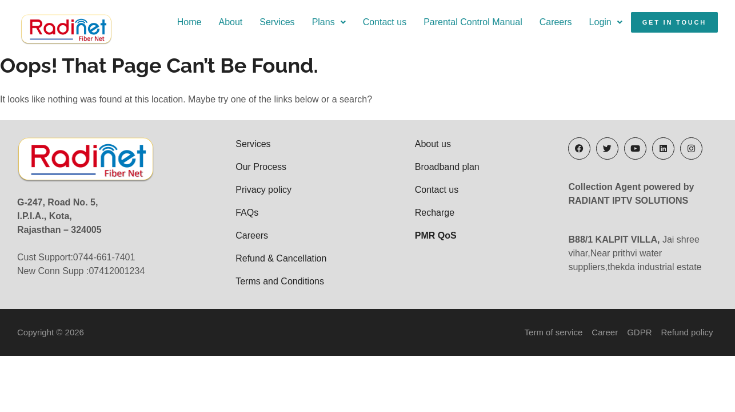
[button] (328, 22)
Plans (329, 22)
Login (605, 22)
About (230, 22)
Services (276, 22)
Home (189, 22)
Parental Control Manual (473, 22)
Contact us (384, 22)
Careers (556, 22)
